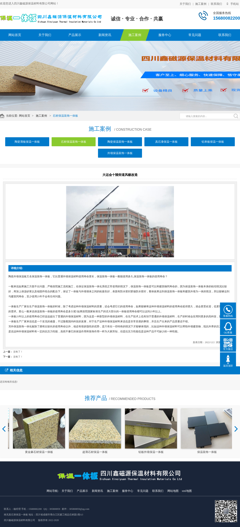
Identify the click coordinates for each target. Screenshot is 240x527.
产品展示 (74, 35)
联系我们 (216, 3)
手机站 (233, 3)
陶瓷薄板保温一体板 (27, 141)
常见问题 (194, 35)
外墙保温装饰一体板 (120, 153)
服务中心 (164, 35)
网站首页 (14, 35)
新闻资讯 (104, 35)
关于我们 (185, 3)
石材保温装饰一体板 (65, 115)
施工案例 (200, 3)
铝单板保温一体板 (213, 141)
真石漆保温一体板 (166, 141)
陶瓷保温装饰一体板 (120, 141)
